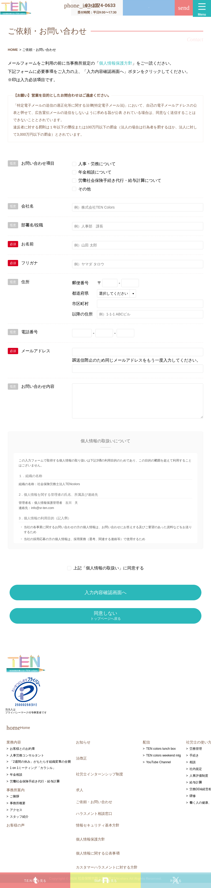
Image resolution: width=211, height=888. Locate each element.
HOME (13, 50)
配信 (146, 747)
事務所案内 (15, 795)
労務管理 (195, 754)
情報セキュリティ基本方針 (97, 830)
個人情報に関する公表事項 (97, 858)
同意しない (105, 621)
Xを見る (175, 881)
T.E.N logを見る (35, 881)
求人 (79, 795)
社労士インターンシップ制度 (99, 779)
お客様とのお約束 (22, 754)
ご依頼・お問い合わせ (94, 807)
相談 (192, 767)
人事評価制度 (198, 781)
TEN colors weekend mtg (163, 760)
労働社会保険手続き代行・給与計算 (35, 786)
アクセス (16, 815)
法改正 (81, 763)
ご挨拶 (14, 801)
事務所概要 (17, 808)
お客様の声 (15, 830)
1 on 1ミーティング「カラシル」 (33, 773)
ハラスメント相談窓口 (94, 818)
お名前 (21, 244)
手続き (194, 760)
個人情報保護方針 (115, 63)
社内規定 (195, 774)
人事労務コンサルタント (27, 760)
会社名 (21, 206)
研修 (192, 801)
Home (18, 732)
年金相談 (16, 780)
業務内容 (13, 747)
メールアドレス (29, 351)
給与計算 (195, 787)
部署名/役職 (25, 225)
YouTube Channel (158, 767)
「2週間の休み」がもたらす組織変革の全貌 (40, 767)
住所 (19, 282)
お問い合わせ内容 (31, 386)
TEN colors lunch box (161, 754)
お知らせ (83, 747)
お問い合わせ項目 (31, 163)
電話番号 (23, 332)
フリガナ (23, 263)
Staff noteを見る (105, 881)
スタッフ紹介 (19, 822)
